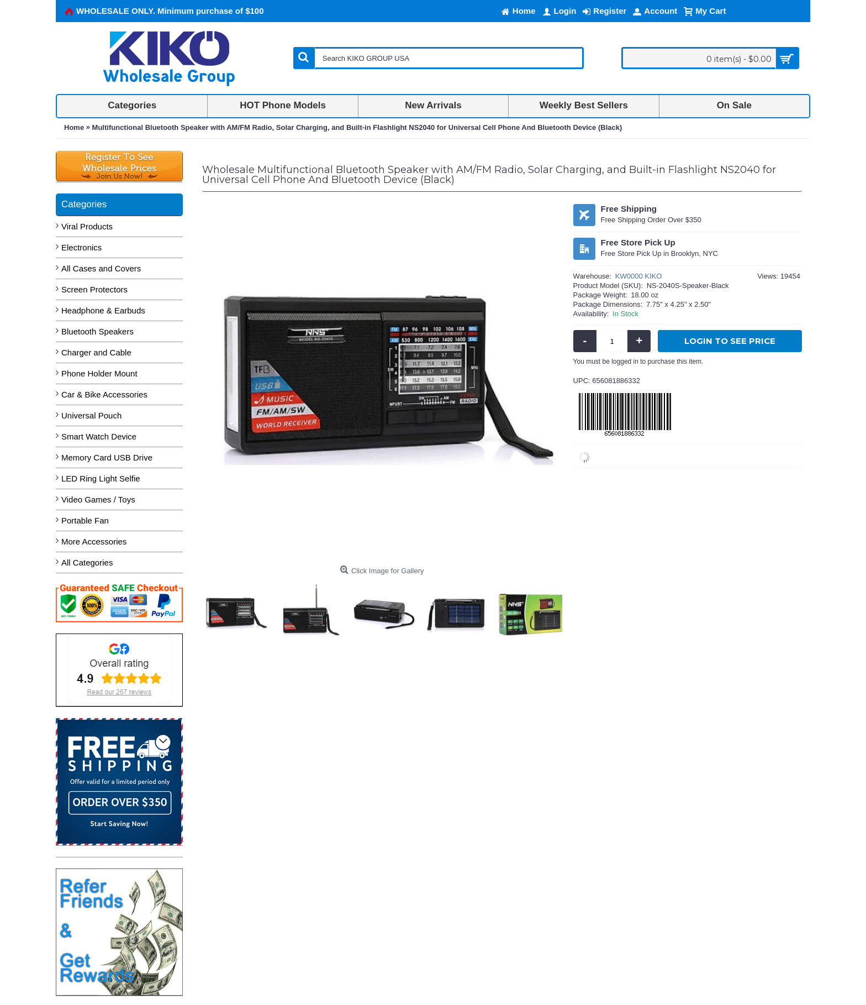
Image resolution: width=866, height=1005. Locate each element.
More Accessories (93, 541)
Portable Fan (85, 520)
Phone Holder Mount (99, 373)
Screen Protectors (94, 289)
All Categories (87, 562)
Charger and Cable (96, 352)
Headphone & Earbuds (103, 310)
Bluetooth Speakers (97, 331)
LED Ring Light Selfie (100, 478)
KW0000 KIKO (638, 276)
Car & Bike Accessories (104, 394)
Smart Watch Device (98, 436)
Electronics (81, 247)
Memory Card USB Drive (106, 457)
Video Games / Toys (98, 499)
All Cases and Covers (101, 268)
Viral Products (87, 226)
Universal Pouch (91, 415)
